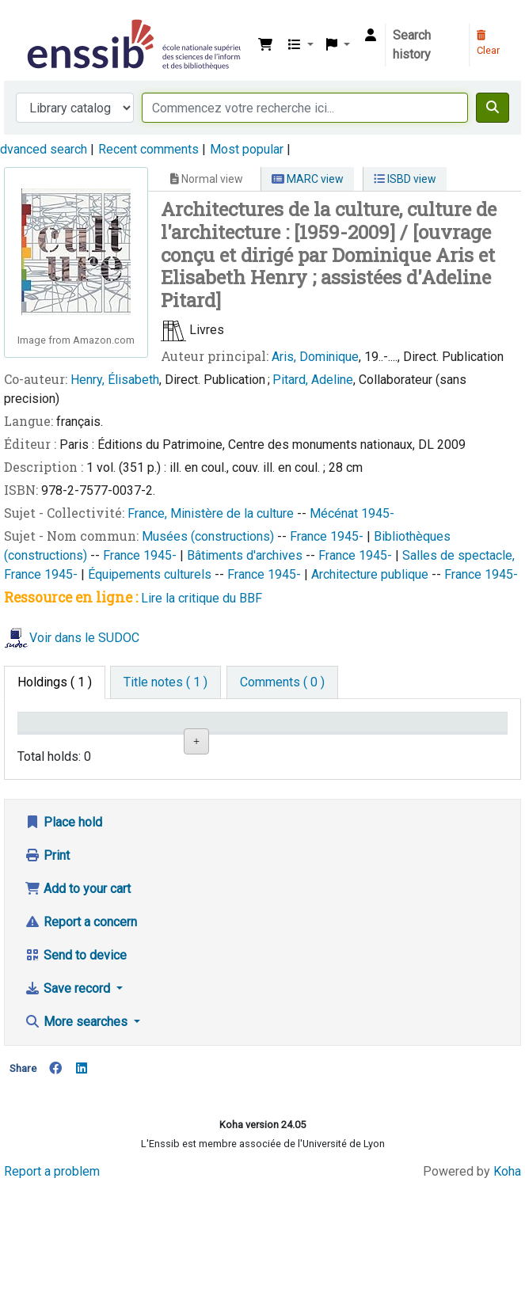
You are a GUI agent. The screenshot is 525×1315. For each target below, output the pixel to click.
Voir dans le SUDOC (84, 638)
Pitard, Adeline (312, 379)
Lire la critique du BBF (201, 598)
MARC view (308, 179)
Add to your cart (78, 1000)
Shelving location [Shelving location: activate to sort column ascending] (189, 737)
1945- (377, 513)
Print (47, 967)
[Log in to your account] (370, 35)
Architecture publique (371, 574)
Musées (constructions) (209, 536)
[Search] (492, 108)
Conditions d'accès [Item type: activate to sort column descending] (55, 737)
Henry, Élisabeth (114, 379)
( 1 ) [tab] (54, 682)
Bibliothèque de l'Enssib (29, 23)
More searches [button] (78, 1133)
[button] (265, 45)
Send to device (76, 1066)
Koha (507, 1282)
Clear (488, 43)
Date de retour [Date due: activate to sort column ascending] (397, 737)
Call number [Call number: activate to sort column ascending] (257, 737)
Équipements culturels (151, 574)
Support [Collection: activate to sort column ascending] (118, 745)
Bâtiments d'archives (246, 555)
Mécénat (335, 513)
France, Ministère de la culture (212, 513)
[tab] (165, 682)
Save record (69, 1100)
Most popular (246, 149)
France (310, 536)
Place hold (63, 933)
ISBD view (405, 179)
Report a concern (81, 1033)
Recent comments (148, 149)
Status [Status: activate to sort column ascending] (323, 745)
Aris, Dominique (315, 356)
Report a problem (52, 1282)
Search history (412, 45)
